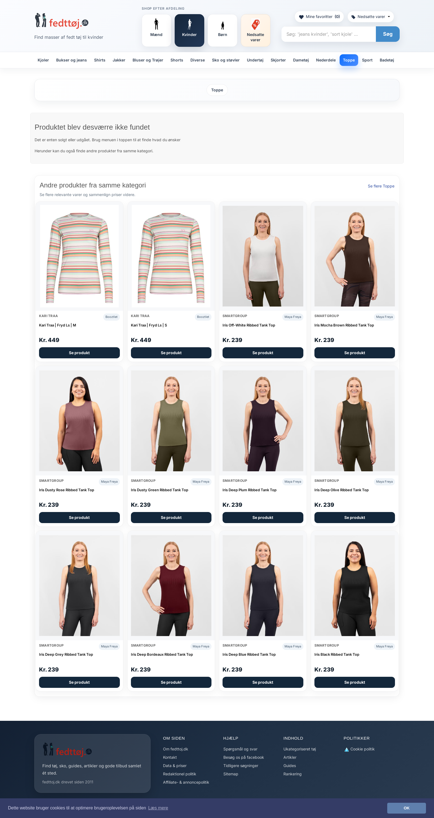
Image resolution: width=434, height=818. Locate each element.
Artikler (289, 757)
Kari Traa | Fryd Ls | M (57, 325)
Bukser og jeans (71, 60)
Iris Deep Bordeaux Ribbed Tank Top (162, 654)
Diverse (197, 60)
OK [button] (407, 808)
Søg (387, 34)
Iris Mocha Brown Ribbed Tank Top (344, 325)
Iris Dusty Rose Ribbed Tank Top (66, 490)
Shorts (176, 60)
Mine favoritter (319, 16)
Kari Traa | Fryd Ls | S (149, 325)
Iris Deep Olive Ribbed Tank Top (341, 490)
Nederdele (326, 60)
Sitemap (230, 773)
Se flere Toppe (381, 186)
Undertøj (255, 60)
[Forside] (61, 20)
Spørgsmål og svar (240, 749)
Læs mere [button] (158, 808)
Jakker (119, 60)
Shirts (99, 60)
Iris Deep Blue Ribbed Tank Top (249, 654)
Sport (367, 60)
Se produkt (79, 352)
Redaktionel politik (179, 773)
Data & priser (175, 765)
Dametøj (301, 60)
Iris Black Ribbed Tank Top (336, 654)
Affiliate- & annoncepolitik (186, 782)
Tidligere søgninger (240, 765)
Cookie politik (359, 749)
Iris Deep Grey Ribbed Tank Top (66, 654)
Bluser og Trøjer (148, 60)
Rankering (292, 773)
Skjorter (278, 60)
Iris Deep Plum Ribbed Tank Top (250, 490)
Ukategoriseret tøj (299, 749)
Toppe (349, 60)
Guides (289, 765)
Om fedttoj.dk (175, 749)
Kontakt (170, 757)
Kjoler (43, 60)
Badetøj (387, 60)
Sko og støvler (226, 60)
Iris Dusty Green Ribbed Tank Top (159, 490)
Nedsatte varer (371, 16)
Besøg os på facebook (243, 757)
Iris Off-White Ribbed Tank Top (249, 325)
